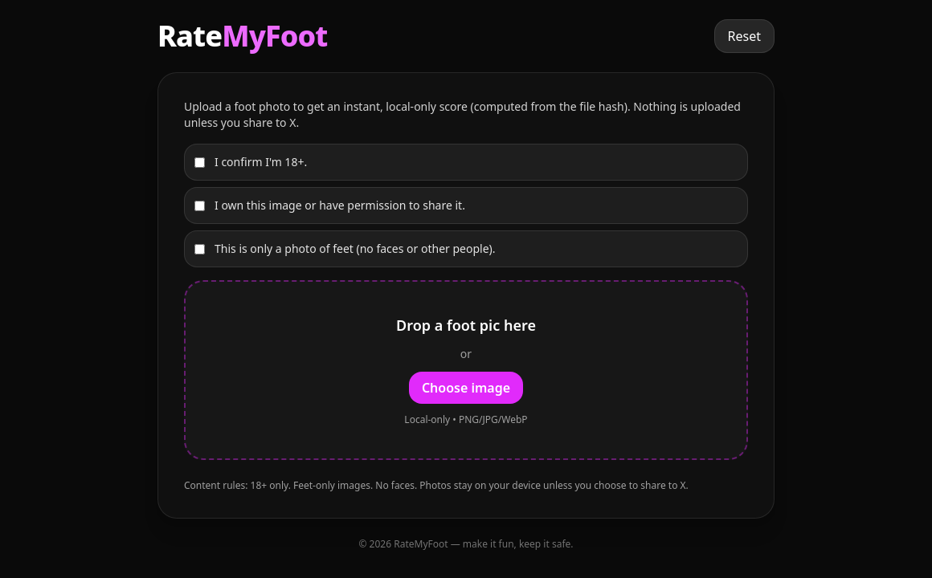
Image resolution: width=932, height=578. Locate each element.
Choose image (466, 388)
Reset (744, 36)
